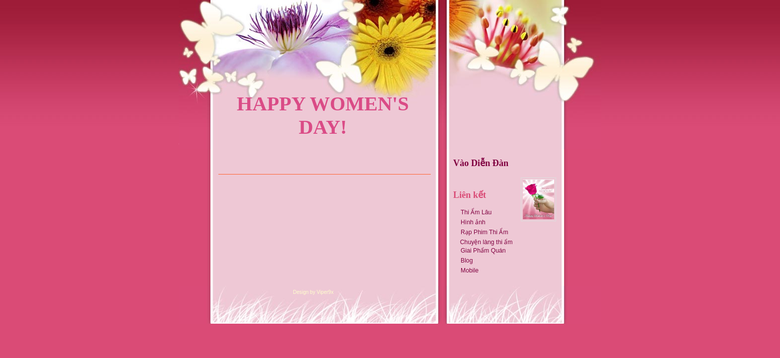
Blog (467, 260)
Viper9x (325, 292)
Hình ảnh (473, 222)
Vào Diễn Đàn (480, 163)
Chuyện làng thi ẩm (484, 242)
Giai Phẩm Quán (483, 250)
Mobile (470, 270)
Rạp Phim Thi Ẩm (484, 232)
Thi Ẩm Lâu (476, 212)
